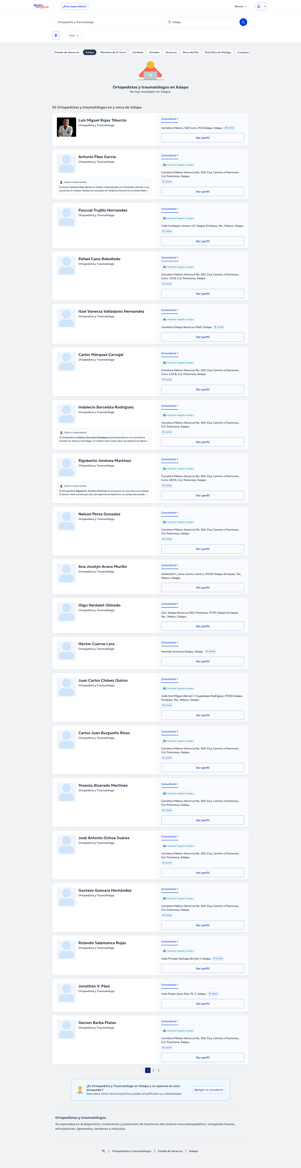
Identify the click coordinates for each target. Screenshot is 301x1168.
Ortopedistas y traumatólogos (131, 1151)
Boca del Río (191, 52)
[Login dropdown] (261, 6)
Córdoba (137, 52)
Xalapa (89, 52)
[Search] (243, 22)
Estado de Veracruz (66, 52)
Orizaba (154, 52)
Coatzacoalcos (246, 52)
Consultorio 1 (169, 119)
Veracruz (171, 52)
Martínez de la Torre (113, 52)
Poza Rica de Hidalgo (218, 52)
